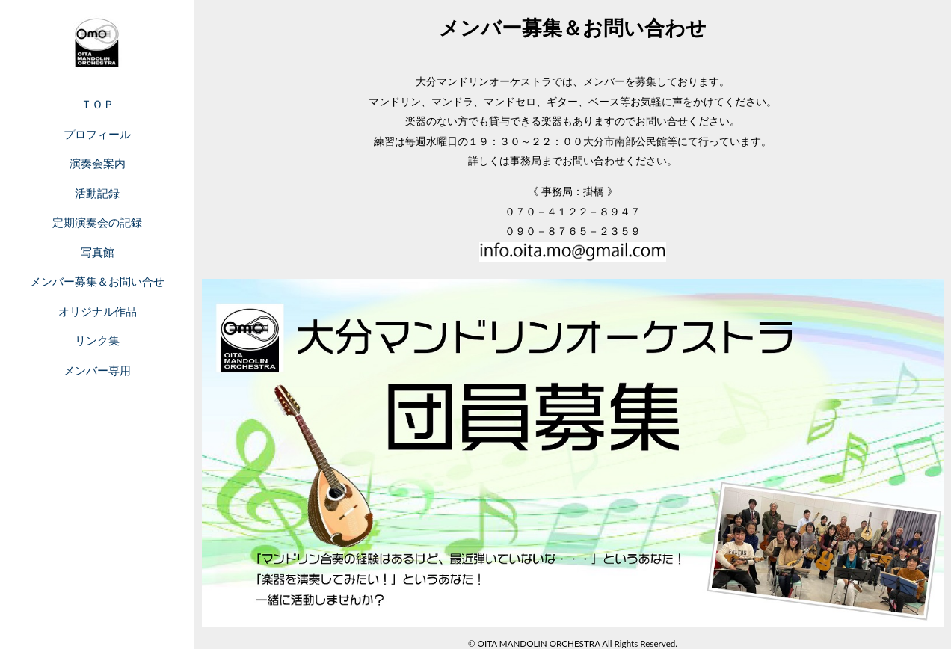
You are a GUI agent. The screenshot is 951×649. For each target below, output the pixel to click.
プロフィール (97, 134)
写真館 (97, 252)
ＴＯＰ (97, 104)
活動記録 (97, 193)
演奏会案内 (98, 163)
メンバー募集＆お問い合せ (97, 281)
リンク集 (97, 340)
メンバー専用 (97, 370)
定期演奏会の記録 (97, 222)
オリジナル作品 (97, 311)
